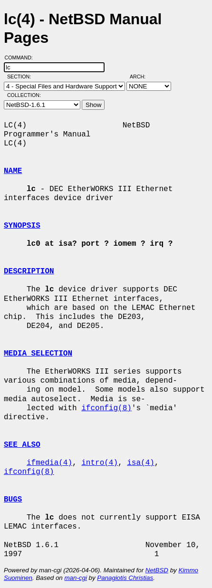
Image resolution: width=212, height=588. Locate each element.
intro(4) (99, 463)
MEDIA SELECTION (38, 353)
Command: (22, 57)
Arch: (142, 76)
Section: (21, 76)
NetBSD (156, 570)
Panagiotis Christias (125, 577)
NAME (13, 171)
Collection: (24, 95)
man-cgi (75, 577)
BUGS (13, 499)
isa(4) (140, 463)
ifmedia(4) (49, 463)
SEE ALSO (22, 445)
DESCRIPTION (29, 271)
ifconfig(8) (106, 408)
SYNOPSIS (22, 226)
